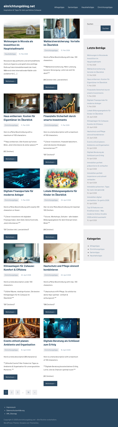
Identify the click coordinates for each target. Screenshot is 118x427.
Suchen (90, 24)
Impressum (11, 406)
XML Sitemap (11, 412)
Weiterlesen (10, 77)
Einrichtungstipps (105, 7)
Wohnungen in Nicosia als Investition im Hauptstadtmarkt (97, 58)
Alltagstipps (59, 7)
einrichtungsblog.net (21, 6)
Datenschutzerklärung (15, 409)
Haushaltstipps (87, 7)
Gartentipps (73, 7)
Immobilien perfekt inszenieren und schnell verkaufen (96, 176)
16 (28, 391)
